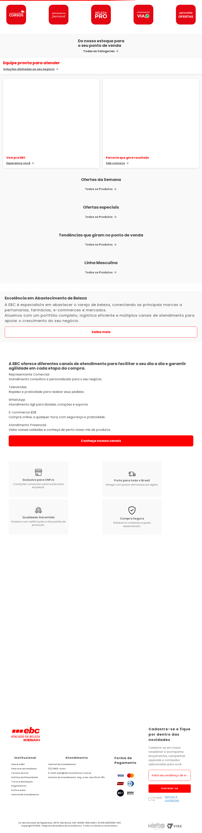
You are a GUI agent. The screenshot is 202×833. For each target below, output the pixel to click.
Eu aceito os (157, 799)
